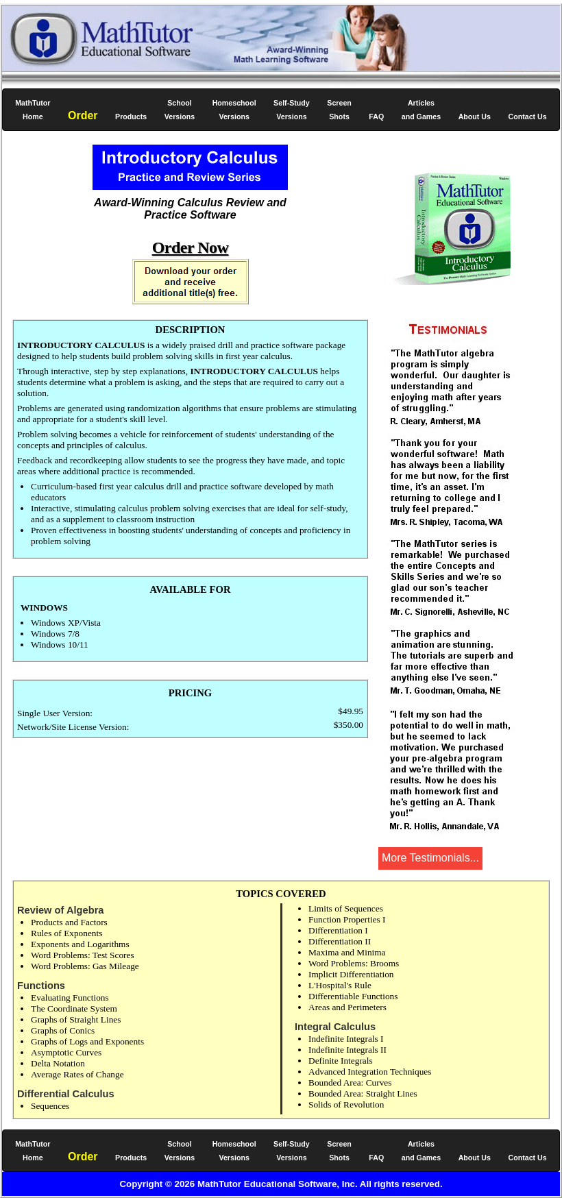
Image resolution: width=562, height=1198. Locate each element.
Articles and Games (421, 110)
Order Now (190, 247)
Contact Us (527, 116)
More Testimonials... (430, 858)
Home (32, 110)
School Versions (179, 110)
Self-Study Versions (291, 110)
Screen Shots (339, 110)
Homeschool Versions (234, 110)
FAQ (376, 116)
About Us (475, 116)
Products (131, 116)
